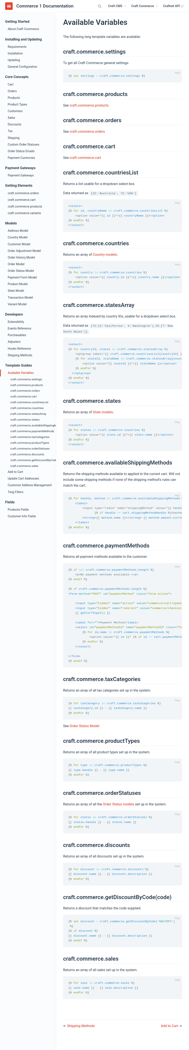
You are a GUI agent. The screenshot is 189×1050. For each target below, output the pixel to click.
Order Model (16, 264)
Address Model (18, 230)
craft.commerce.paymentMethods (32, 431)
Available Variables (21, 373)
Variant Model (17, 304)
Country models (105, 255)
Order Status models (118, 812)
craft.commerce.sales (24, 466)
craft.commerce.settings (26, 379)
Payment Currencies (21, 157)
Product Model (18, 284)
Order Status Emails (21, 151)
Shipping (14, 138)
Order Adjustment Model (24, 251)
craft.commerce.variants (24, 213)
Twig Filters (15, 492)
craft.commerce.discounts (27, 454)
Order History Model (21, 257)
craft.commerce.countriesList (29, 402)
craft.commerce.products (25, 206)
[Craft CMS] (117, 6)
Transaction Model (20, 297)
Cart (11, 84)
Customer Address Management (30, 485)
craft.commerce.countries (27, 408)
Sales (11, 117)
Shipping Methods (20, 355)
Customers (15, 111)
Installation (15, 53)
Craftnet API (173, 6)
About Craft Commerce (23, 29)
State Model (16, 290)
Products (14, 97)
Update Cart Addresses (23, 478)
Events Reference (19, 328)
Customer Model (19, 244)
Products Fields (18, 509)
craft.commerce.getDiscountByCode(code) (33, 460)
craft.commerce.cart (22, 200)
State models (103, 415)
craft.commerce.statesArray (28, 413)
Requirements (17, 46)
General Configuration (22, 66)
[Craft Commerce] (144, 6)
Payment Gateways (21, 175)
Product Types (17, 104)
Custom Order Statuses (23, 144)
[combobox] (100, 6)
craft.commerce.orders (23, 193)
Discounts (14, 124)
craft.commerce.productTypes (29, 442)
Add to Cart (15, 472)
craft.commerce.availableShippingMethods (33, 425)
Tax (10, 131)
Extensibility (16, 321)
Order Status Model (21, 270)
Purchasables (17, 335)
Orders (12, 91)
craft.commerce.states (25, 419)
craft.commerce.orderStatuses (30, 448)
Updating (14, 60)
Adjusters (14, 341)
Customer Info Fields (22, 516)
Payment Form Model (22, 277)
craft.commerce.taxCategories (30, 437)
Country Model (18, 237)
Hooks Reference (19, 348)
